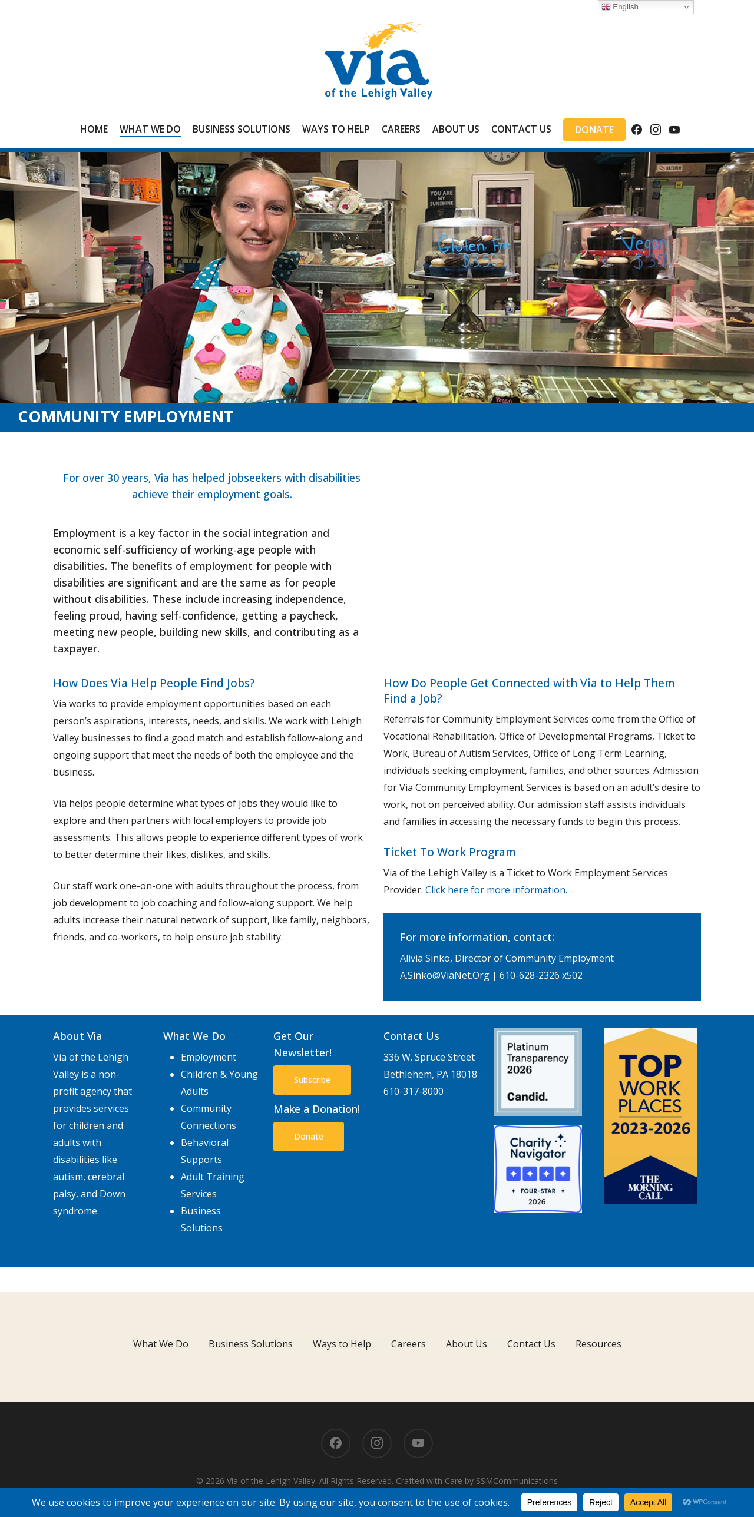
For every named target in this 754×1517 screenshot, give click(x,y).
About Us (466, 1343)
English (620, 7)
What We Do (160, 1343)
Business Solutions (251, 1343)
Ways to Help (342, 1343)
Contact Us (531, 1343)
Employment (208, 1057)
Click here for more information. (496, 889)
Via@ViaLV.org (415, 1108)
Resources (598, 1343)
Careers (408, 1343)
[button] (312, 1080)
